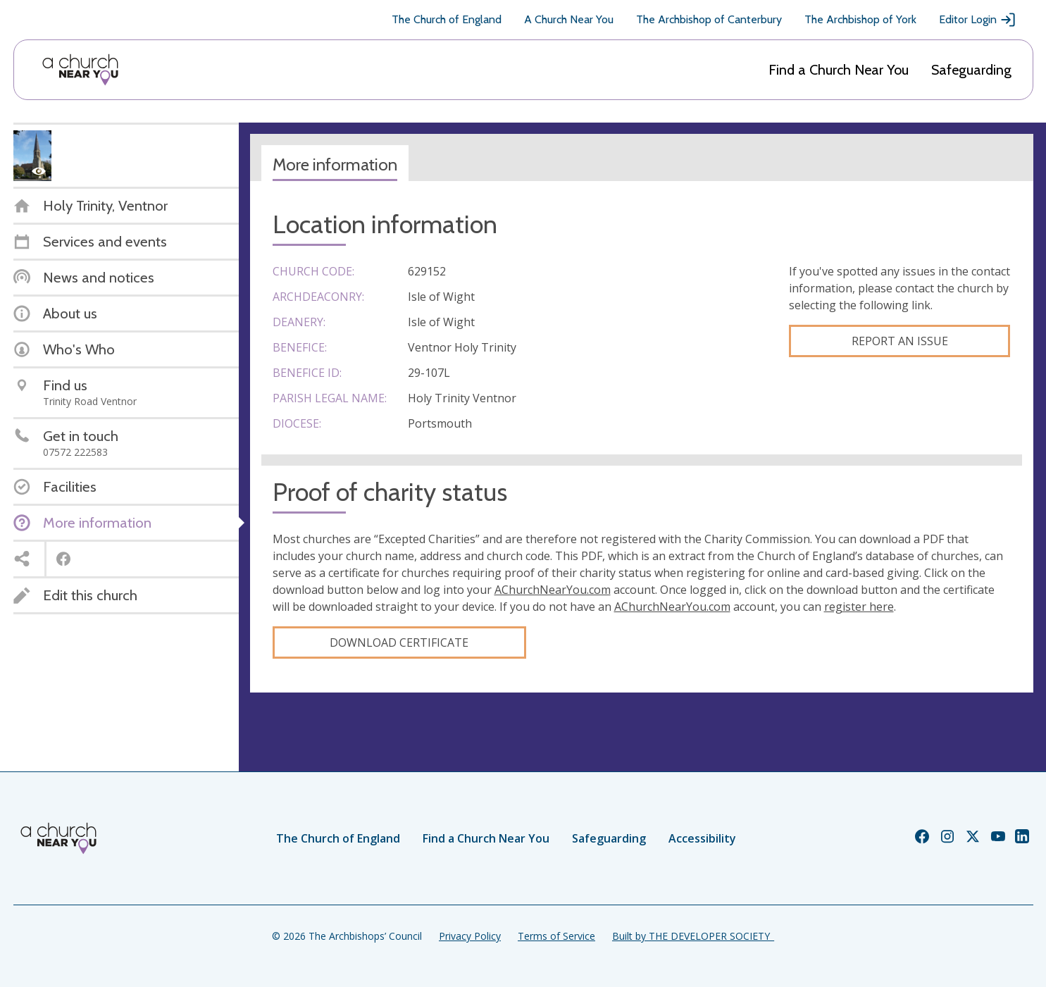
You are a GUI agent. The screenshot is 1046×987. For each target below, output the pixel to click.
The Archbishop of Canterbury (709, 19)
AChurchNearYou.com (552, 589)
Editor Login (977, 19)
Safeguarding (971, 69)
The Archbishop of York (860, 19)
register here (859, 606)
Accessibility (702, 838)
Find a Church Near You (838, 69)
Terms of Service (556, 936)
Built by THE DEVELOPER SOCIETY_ (693, 936)
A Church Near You (569, 19)
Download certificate (399, 642)
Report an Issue (900, 341)
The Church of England (447, 19)
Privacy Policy (470, 936)
